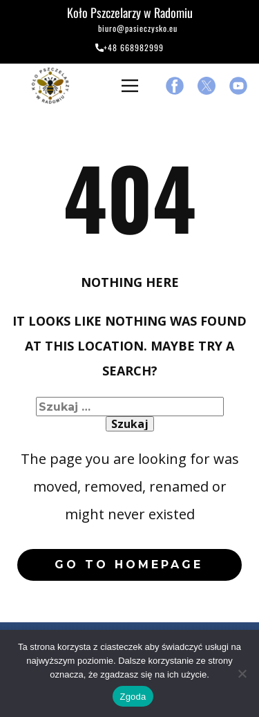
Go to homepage (129, 564)
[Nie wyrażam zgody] (242, 673)
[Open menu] (130, 86)
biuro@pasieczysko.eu (129, 29)
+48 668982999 (129, 48)
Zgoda (132, 696)
